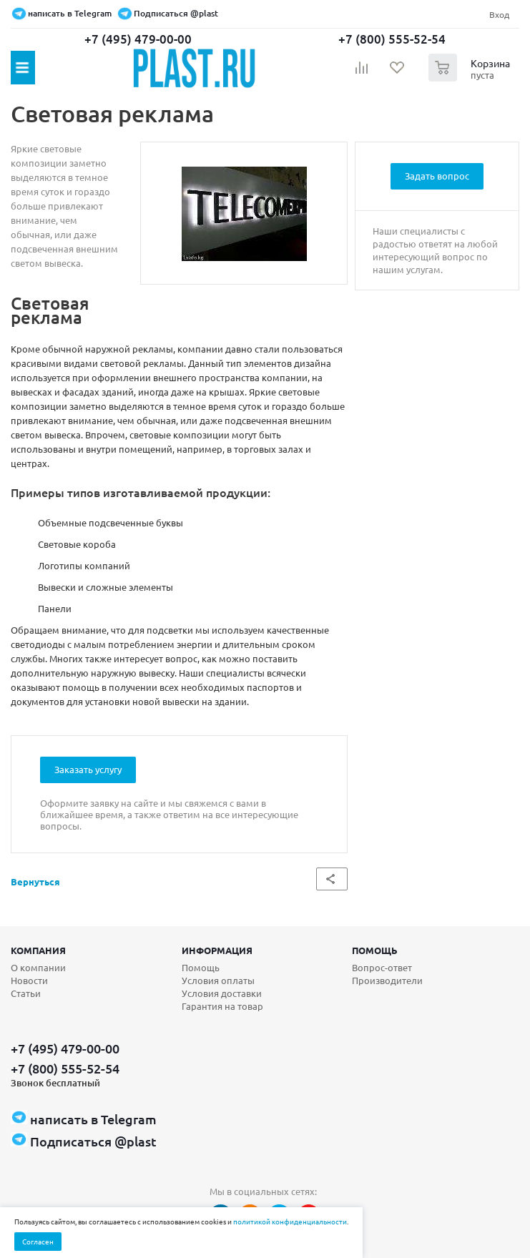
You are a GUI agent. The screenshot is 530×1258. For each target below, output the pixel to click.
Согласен (38, 1241)
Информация (217, 950)
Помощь (375, 950)
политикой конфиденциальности (290, 1221)
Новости (29, 980)
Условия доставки (222, 993)
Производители (387, 980)
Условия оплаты (218, 980)
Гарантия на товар (222, 1006)
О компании (38, 967)
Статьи (26, 993)
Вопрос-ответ (382, 967)
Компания (38, 950)
